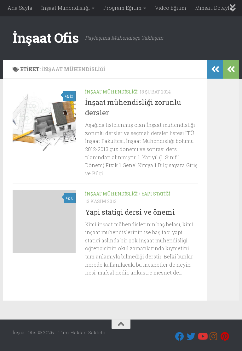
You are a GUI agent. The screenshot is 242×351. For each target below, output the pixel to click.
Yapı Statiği (155, 194)
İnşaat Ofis (46, 37)
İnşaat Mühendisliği (65, 7)
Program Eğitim (122, 7)
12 (69, 96)
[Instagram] (213, 336)
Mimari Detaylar (214, 7)
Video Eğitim (170, 7)
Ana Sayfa (20, 7)
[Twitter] (191, 336)
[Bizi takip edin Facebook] (179, 336)
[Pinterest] (225, 336)
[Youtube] (202, 336)
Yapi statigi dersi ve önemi (130, 212)
